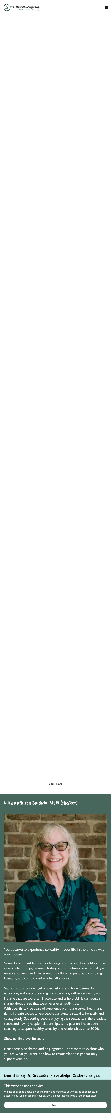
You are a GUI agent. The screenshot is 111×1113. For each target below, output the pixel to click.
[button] (106, 7)
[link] (21, 7)
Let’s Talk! (55, 783)
